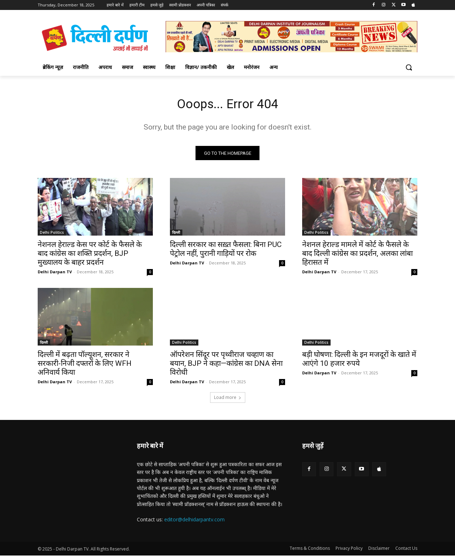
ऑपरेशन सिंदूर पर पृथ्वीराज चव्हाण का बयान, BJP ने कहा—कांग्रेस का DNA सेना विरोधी (226, 366)
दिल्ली (176, 234)
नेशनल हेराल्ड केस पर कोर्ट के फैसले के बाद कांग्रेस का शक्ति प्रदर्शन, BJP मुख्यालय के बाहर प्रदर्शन (90, 256)
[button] (408, 67)
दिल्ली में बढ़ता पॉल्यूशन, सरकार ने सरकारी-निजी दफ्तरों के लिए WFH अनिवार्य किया (85, 366)
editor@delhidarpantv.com (194, 521)
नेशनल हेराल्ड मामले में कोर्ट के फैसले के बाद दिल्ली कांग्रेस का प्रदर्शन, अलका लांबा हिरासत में (357, 256)
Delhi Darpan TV (55, 274)
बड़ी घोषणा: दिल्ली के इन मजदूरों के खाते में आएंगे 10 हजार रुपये (359, 361)
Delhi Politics (52, 234)
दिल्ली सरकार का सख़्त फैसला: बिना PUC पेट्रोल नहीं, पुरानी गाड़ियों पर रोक (226, 251)
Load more (227, 400)
